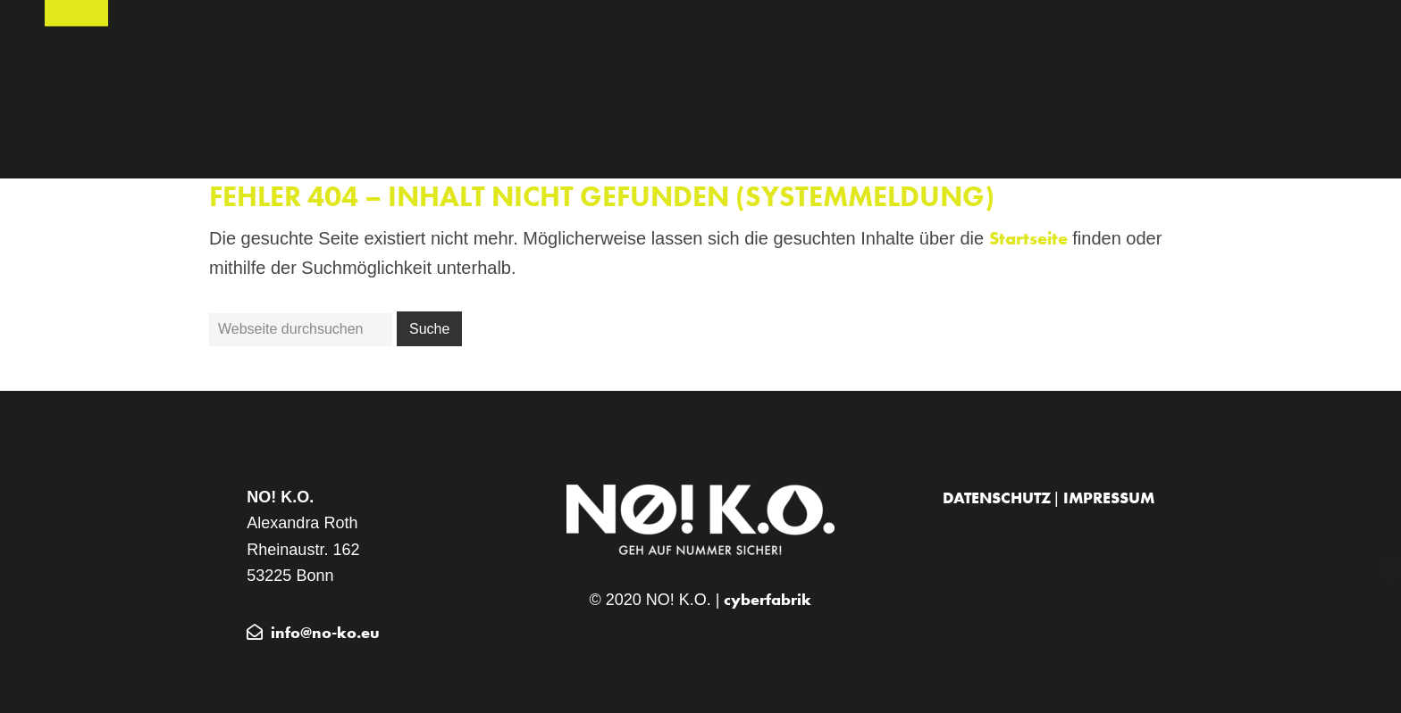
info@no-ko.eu (325, 632)
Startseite (1028, 238)
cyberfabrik (767, 599)
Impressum (1108, 497)
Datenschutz (998, 497)
